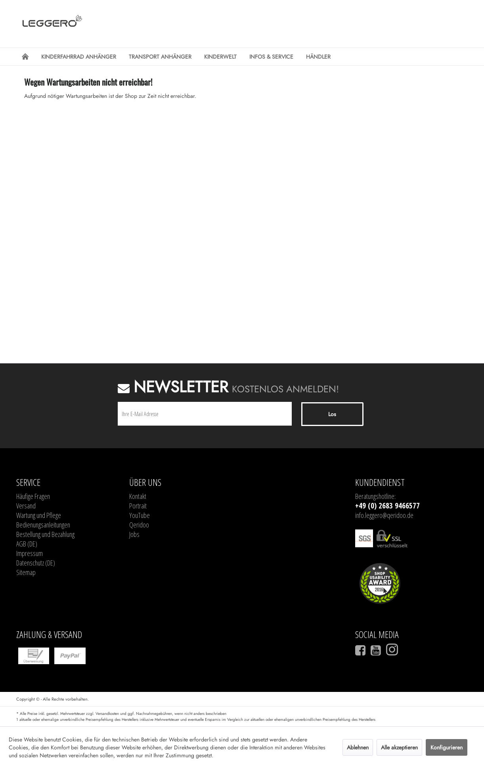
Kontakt (137, 496)
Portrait (138, 505)
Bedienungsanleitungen (43, 524)
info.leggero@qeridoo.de (384, 515)
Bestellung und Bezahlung (45, 534)
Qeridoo (139, 524)
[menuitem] (25, 56)
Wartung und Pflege (38, 515)
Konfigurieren (446, 747)
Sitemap (26, 572)
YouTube (139, 515)
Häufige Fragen (33, 496)
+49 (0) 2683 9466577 (387, 506)
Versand (26, 505)
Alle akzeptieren (399, 747)
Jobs (134, 534)
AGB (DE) (26, 543)
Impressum (29, 553)
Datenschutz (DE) (35, 562)
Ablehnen (358, 747)
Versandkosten (107, 713)
